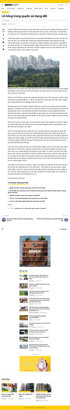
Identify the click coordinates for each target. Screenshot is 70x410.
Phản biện (5, 12)
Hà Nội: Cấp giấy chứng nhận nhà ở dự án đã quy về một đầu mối (43, 396)
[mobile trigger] (3, 5)
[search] (58, 4)
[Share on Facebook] (4, 36)
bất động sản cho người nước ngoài (25, 208)
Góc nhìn (32, 288)
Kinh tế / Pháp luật (34, 313)
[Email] (4, 44)
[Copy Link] (4, 48)
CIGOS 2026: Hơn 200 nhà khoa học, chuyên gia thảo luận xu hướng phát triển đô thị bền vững (39, 300)
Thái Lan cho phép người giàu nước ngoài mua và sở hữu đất (29, 198)
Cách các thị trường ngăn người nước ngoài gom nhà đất (27, 201)
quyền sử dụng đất (41, 208)
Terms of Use (34, 1)
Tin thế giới (33, 327)
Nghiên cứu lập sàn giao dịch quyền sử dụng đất (25, 196)
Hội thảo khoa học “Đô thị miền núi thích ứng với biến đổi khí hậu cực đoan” (38, 277)
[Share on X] (4, 40)
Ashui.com (4, 24)
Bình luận (62, 230)
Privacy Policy (24, 1)
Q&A (31, 320)
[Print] (4, 52)
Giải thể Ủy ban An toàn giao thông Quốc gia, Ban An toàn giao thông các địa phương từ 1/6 (39, 309)
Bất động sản (6, 391)
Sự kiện (32, 281)
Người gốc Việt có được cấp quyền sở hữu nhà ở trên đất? (28, 188)
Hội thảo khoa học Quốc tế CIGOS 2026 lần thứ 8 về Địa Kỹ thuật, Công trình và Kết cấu (39, 346)
